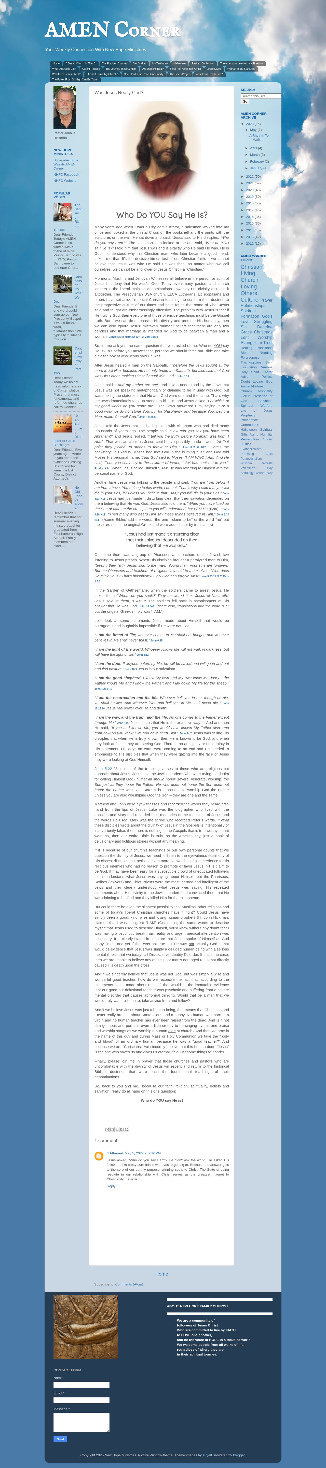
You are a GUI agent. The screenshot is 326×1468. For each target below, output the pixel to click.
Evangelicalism (251, 449)
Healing (246, 348)
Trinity (269, 472)
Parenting (247, 454)
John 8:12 (143, 654)
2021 (250, 183)
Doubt (245, 381)
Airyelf (207, 1455)
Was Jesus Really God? (209, 74)
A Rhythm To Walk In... (259, 138)
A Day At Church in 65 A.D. (81, 63)
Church (250, 280)
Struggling (263, 321)
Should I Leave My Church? (102, 74)
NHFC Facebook (66, 174)
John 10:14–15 (103, 689)
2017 (250, 210)
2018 (250, 203)
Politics (267, 377)
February (257, 161)
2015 (250, 223)
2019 (250, 197)
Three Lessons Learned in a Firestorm (242, 63)
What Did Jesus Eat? (64, 68)
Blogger (239, 1455)
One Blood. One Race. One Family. (144, 74)
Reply (111, 1186)
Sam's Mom (139, 63)
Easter (268, 372)
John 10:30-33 (147, 417)
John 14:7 (186, 733)
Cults (269, 454)
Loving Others (249, 289)
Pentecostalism (251, 458)
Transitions (264, 348)
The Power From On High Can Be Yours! (75, 79)
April (254, 148)
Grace (246, 332)
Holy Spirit (250, 372)
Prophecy (248, 415)
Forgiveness (250, 357)
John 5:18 (183, 376)
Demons (266, 367)
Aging (254, 434)
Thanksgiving (251, 362)
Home (56, 63)
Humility (266, 434)
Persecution (250, 439)
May (253, 130)
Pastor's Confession (203, 63)
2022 (250, 176)
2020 (250, 190)
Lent (245, 337)
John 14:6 (123, 723)
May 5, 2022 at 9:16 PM (143, 1153)
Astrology (247, 473)
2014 (250, 230)
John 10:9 (131, 669)
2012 (250, 243)
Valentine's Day (257, 468)
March (255, 155)
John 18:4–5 (146, 606)
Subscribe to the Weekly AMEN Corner (65, 164)
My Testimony (160, 63)
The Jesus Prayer (180, 74)
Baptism (259, 472)
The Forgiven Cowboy (114, 63)
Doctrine (265, 327)
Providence (249, 420)
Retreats (267, 463)
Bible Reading (257, 353)
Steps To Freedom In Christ (185, 68)
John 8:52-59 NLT (194, 447)
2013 (250, 237)
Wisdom (246, 463)
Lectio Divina (214, 68)
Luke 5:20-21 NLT (210, 576)
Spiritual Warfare (257, 406)
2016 (250, 217)
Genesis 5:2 (116, 336)
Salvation (265, 401)
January (256, 168)
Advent (246, 377)
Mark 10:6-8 (151, 336)
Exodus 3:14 (102, 468)
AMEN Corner (112, 31)
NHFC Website (64, 181)
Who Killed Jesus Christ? (66, 74)
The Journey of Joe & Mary (121, 68)
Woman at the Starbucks (241, 68)
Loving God (263, 381)
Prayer (266, 300)
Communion (250, 425)
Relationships (253, 305)
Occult (245, 396)
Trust (268, 342)
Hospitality (265, 391)
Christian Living (251, 270)
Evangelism (251, 342)
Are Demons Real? (153, 68)
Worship (265, 337)
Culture (250, 300)
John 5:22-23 (105, 769)
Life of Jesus (257, 410)
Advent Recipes (91, 68)
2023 (250, 124)
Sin (244, 327)
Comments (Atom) (129, 1284)
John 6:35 (156, 640)
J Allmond (115, 1153)
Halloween (180, 63)
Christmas (263, 332)
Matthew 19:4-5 (134, 336)
